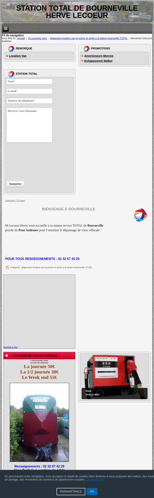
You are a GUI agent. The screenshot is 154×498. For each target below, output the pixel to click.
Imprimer (10, 200)
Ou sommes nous (37, 38)
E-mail (21, 200)
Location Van (17, 55)
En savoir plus (95, 479)
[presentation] (22, 160)
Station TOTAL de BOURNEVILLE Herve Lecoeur (77, 11)
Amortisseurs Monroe (98, 55)
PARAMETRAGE (71, 491)
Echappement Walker (98, 60)
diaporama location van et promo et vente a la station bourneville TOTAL (88, 38)
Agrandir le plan (11, 347)
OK (92, 491)
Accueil (21, 38)
